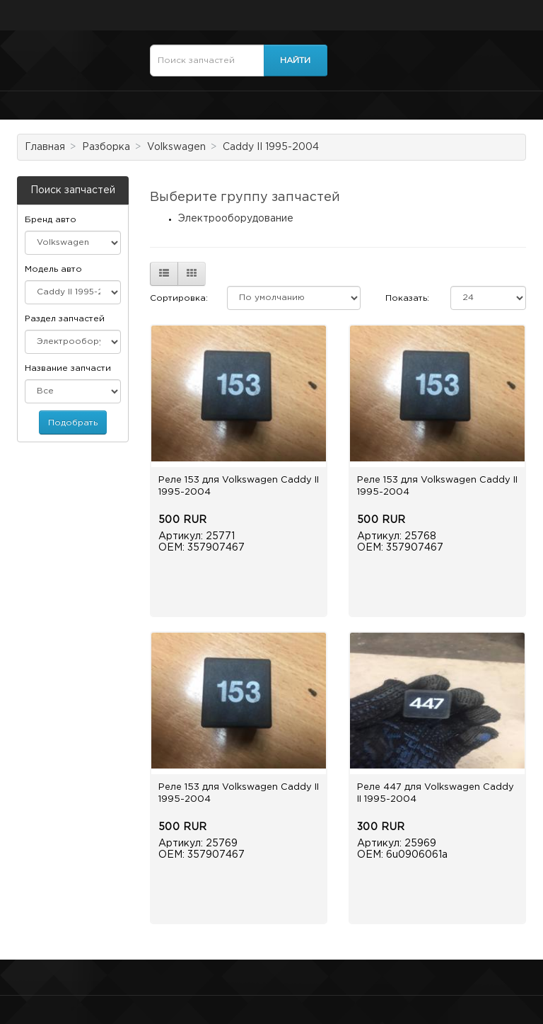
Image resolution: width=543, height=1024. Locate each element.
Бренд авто (50, 220)
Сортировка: (179, 298)
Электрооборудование (235, 218)
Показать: (407, 298)
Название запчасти (68, 368)
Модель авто (53, 269)
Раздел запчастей (65, 319)
